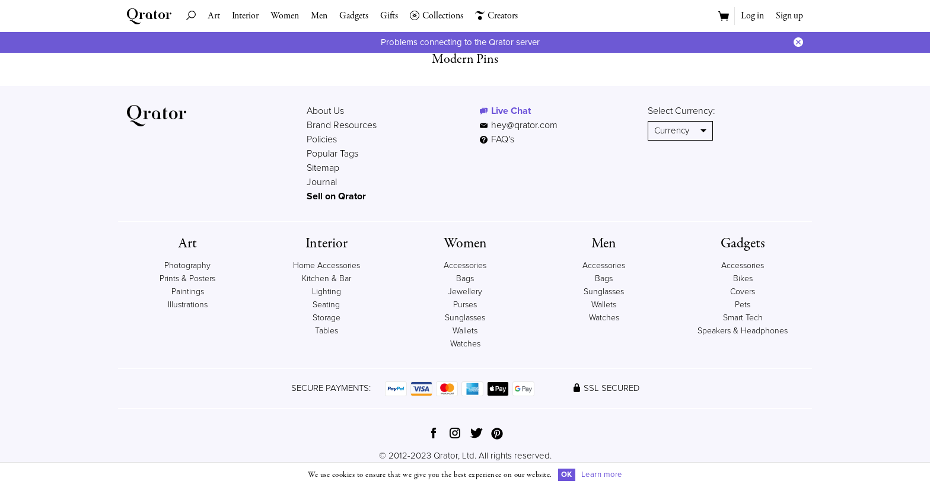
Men (319, 16)
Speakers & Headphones (743, 331)
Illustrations (188, 305)
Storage (326, 318)
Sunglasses (465, 318)
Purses (465, 305)
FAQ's (497, 139)
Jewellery (465, 292)
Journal (322, 182)
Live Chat (511, 111)
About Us (325, 111)
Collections (436, 16)
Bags (465, 278)
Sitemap (323, 168)
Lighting (326, 292)
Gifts (389, 16)
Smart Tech (743, 318)
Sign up (789, 16)
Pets (742, 305)
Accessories (465, 265)
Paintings (187, 292)
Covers (742, 292)
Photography (187, 265)
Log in (752, 16)
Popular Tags (332, 154)
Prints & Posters (187, 278)
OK (566, 474)
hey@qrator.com (524, 125)
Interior (245, 16)
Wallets (465, 331)
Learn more (601, 474)
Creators (496, 16)
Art (214, 16)
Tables (326, 331)
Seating (326, 305)
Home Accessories (326, 265)
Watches (465, 344)
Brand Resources (342, 125)
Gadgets (353, 16)
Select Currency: (681, 111)
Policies (322, 139)
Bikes (743, 278)
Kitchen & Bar (326, 278)
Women (284, 16)
